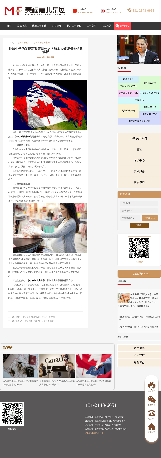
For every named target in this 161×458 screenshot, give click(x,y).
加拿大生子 (128, 79)
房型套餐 (56, 25)
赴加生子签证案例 (42, 43)
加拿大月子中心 (150, 114)
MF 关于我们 (139, 138)
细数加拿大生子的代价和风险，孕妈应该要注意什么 (139, 317)
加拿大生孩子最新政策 (139, 121)
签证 (139, 149)
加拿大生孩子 (150, 83)
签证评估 (139, 354)
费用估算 (139, 347)
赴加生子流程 (74, 25)
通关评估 (139, 362)
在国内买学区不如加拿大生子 (144, 294)
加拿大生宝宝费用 (128, 86)
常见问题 (106, 25)
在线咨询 (139, 182)
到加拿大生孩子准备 (150, 93)
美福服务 (139, 171)
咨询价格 (122, 26)
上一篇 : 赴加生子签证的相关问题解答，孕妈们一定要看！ (32, 317)
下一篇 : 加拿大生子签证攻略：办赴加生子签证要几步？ (31, 321)
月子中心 (139, 160)
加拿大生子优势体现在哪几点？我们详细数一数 (138, 327)
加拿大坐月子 (150, 107)
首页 (9, 25)
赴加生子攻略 (24, 43)
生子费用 (91, 25)
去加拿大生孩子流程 (128, 93)
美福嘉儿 (22, 25)
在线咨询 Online (140, 273)
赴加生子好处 (39, 25)
